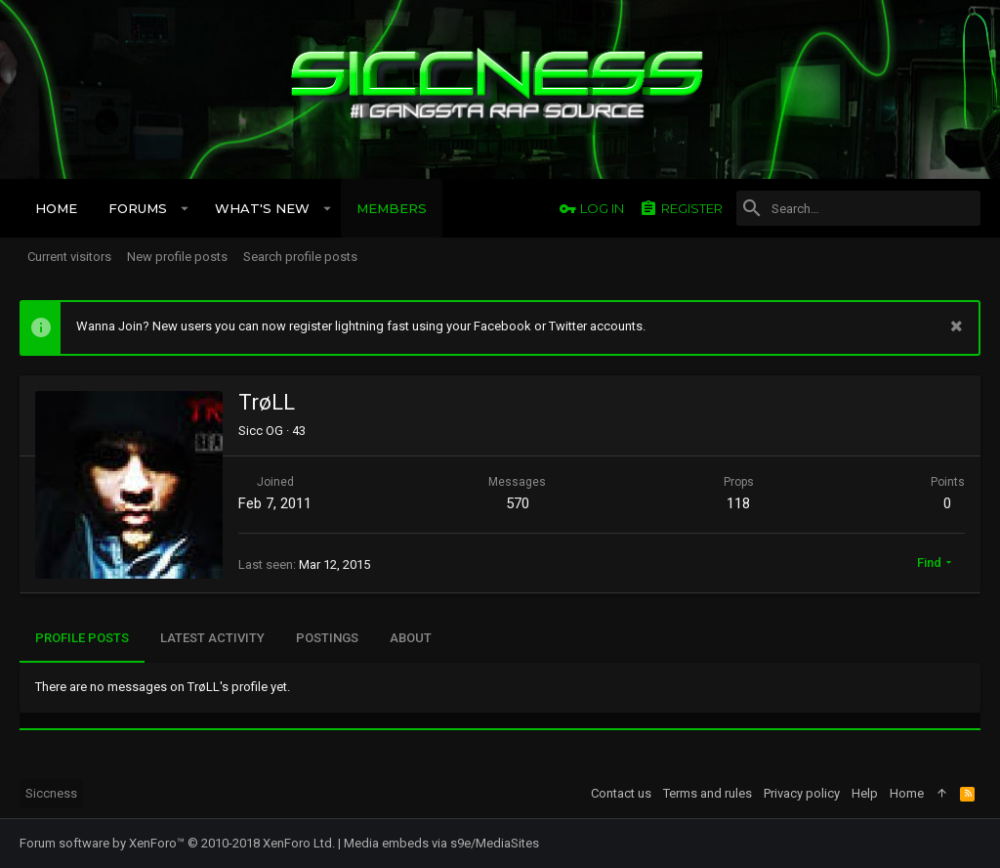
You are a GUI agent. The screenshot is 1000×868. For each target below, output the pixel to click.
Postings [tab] (327, 637)
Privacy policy (802, 793)
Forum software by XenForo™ (177, 843)
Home (907, 793)
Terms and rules (707, 793)
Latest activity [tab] (212, 637)
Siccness (51, 793)
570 (517, 503)
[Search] (858, 208)
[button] (185, 208)
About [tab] (411, 637)
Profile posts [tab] (82, 637)
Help (865, 793)
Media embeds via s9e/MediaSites (441, 843)
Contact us (621, 793)
